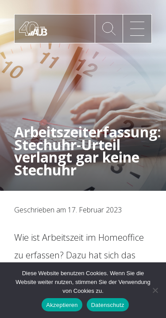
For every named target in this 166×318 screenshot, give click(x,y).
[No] (155, 290)
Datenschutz (107, 305)
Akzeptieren (61, 305)
